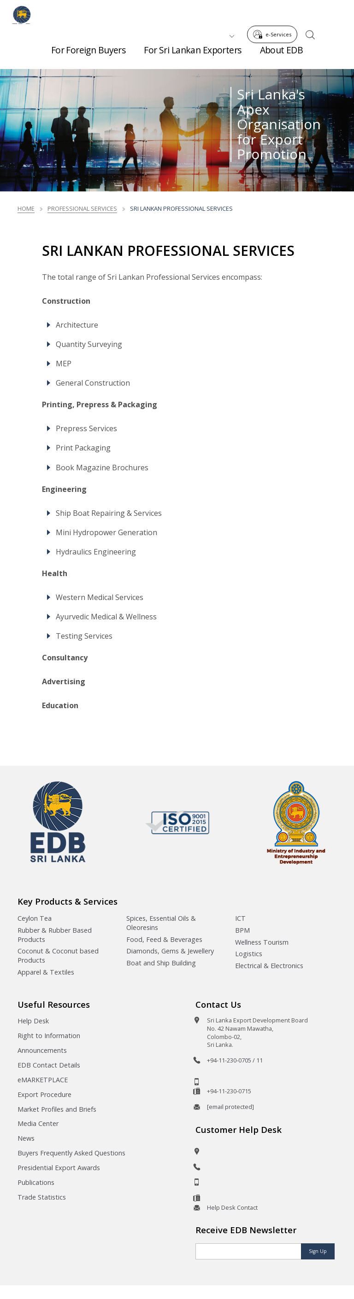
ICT (240, 918)
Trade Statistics (42, 1197)
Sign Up (318, 1251)
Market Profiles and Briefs (57, 1109)
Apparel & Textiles (46, 972)
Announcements (42, 1050)
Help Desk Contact (232, 1207)
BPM (242, 930)
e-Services (275, 13)
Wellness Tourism (262, 942)
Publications (36, 1182)
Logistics (248, 953)
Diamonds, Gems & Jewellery (170, 951)
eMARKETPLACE (43, 1079)
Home (26, 208)
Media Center (38, 1123)
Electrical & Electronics (269, 965)
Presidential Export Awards (59, 1167)
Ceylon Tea (35, 918)
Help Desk (33, 1020)
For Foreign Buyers (88, 55)
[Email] (248, 1251)
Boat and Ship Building (161, 962)
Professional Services (82, 208)
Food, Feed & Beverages (164, 939)
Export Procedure (44, 1094)
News (26, 1138)
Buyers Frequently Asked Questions (71, 1153)
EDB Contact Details (49, 1065)
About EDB (281, 55)
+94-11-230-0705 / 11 (235, 1060)
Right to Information (49, 1035)
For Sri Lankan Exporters (192, 55)
